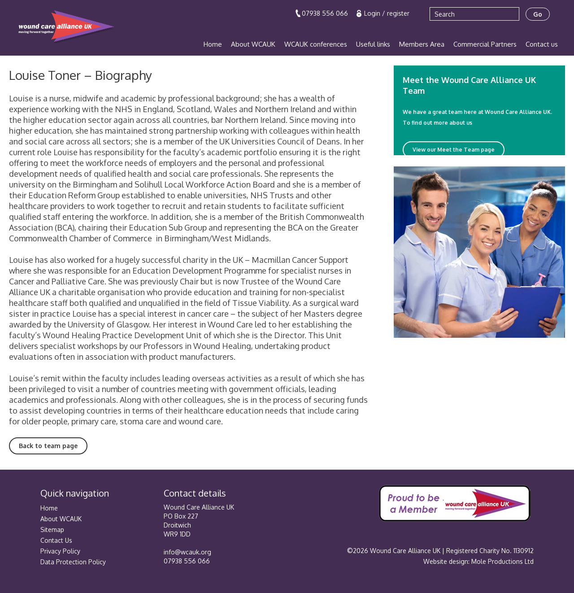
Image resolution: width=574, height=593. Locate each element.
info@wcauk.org (187, 552)
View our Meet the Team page (454, 149)
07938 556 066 (325, 13)
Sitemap (52, 529)
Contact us (542, 44)
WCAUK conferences (315, 44)
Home (213, 44)
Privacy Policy (60, 551)
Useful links (373, 44)
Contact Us (56, 540)
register (398, 13)
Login (373, 13)
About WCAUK (253, 44)
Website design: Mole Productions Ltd (478, 561)
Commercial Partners (485, 44)
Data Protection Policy (73, 562)
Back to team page (48, 445)
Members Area (421, 44)
